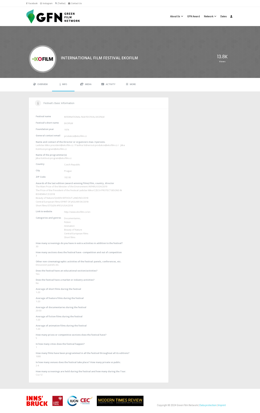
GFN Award (193, 16)
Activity (108, 84)
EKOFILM (68, 123)
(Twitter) (62, 3)
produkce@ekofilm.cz (75, 136)
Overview (40, 84)
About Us (175, 16)
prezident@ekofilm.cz (61, 145)
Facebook (32, 3)
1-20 (38, 292)
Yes (38, 273)
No (37, 283)
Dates (223, 16)
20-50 (38, 310)
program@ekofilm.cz (56, 149)
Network (208, 16)
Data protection (207, 405)
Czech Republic (72, 164)
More (131, 84)
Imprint (222, 405)
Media (85, 84)
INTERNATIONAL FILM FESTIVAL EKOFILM (84, 116)
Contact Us (75, 3)
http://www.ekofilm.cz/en (77, 211)
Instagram (46, 3)
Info (63, 84)
